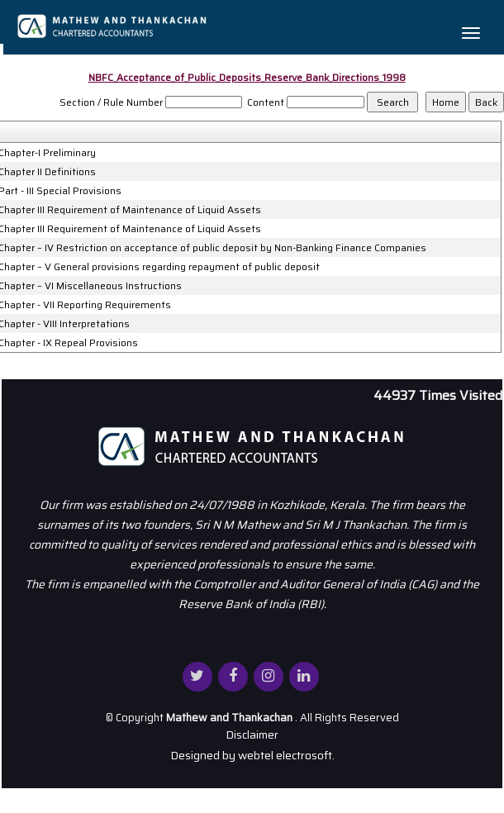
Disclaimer (252, 734)
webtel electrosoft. (286, 755)
